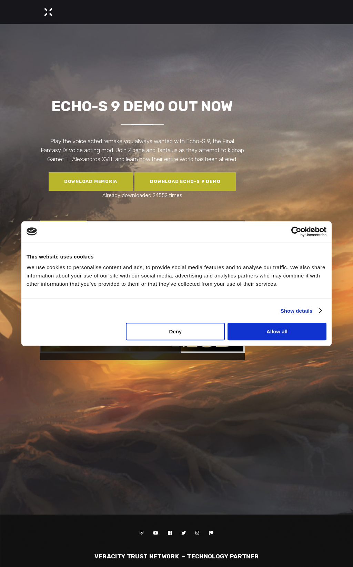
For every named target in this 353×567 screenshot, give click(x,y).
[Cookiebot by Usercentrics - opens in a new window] (296, 231)
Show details (297, 311)
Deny (175, 331)
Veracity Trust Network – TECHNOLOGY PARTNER (176, 556)
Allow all (277, 331)
